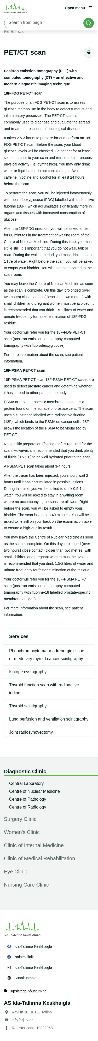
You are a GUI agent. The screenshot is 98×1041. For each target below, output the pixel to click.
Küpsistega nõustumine (25, 991)
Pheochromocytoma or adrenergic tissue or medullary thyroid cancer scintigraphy (46, 655)
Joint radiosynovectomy (31, 732)
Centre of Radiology (27, 807)
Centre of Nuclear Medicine (34, 791)
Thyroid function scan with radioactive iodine (44, 689)
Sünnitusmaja (25, 978)
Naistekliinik (24, 957)
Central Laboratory (26, 783)
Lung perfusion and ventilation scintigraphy (48, 719)
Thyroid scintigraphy (28, 706)
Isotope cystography (28, 672)
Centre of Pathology (27, 799)
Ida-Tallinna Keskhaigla (33, 946)
